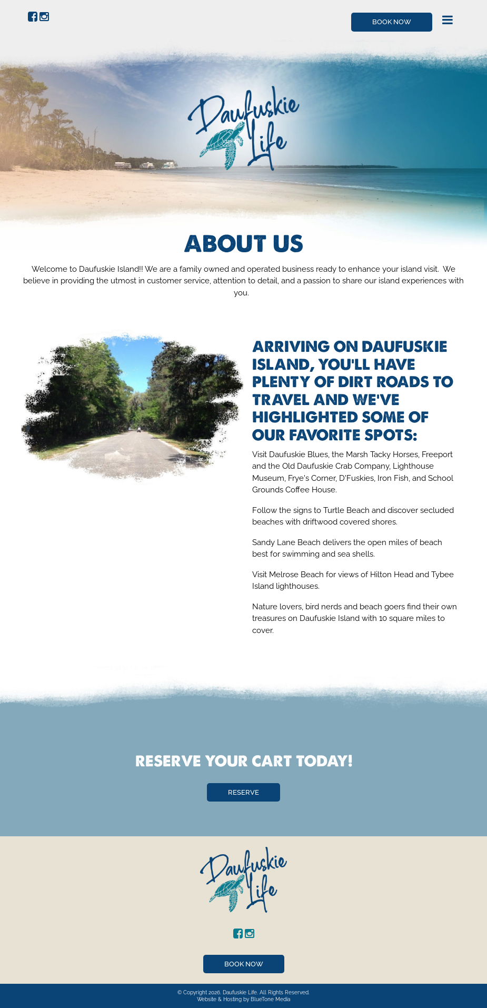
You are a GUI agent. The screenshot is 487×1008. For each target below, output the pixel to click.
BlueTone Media (270, 999)
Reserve (243, 792)
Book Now (391, 22)
